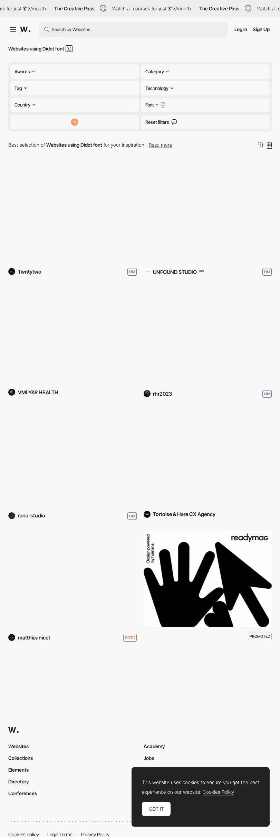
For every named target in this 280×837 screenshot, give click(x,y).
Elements (18, 770)
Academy (154, 746)
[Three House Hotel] (208, 213)
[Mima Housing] (72, 457)
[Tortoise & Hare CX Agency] (208, 457)
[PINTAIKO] (208, 335)
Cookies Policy (218, 792)
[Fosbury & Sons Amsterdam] (72, 213)
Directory (18, 781)
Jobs (149, 758)
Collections (20, 758)
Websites (18, 746)
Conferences (22, 793)
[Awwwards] (25, 29)
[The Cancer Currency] (72, 335)
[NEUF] (72, 579)
